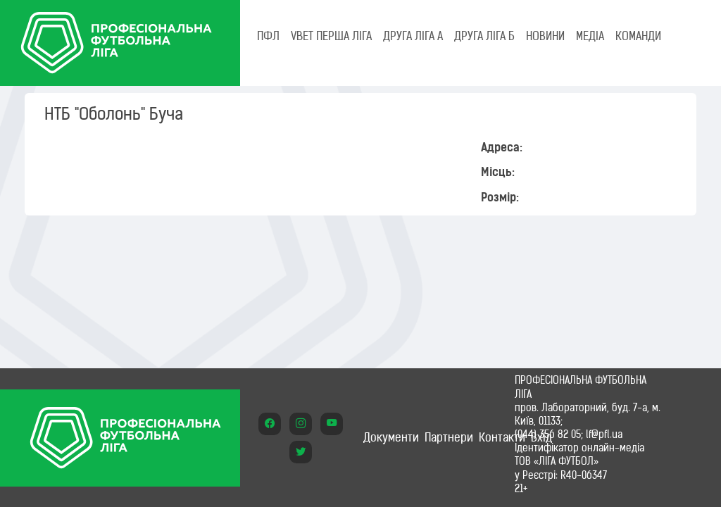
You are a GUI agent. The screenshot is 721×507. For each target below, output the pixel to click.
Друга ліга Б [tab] (484, 36)
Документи (391, 437)
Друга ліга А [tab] (413, 36)
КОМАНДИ (638, 36)
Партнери (449, 437)
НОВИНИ (545, 36)
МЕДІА (590, 36)
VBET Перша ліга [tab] (331, 36)
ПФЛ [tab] (268, 36)
